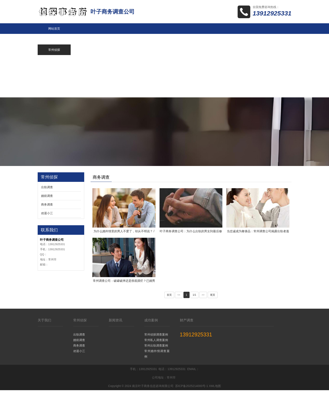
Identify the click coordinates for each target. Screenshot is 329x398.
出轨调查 (47, 187)
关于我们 (44, 328)
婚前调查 (47, 196)
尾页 (212, 302)
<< (178, 302)
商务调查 (47, 204)
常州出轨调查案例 (156, 353)
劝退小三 (47, 213)
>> (203, 302)
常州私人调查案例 (156, 348)
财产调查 (186, 328)
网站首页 (54, 28)
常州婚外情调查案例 (157, 361)
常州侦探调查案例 (156, 342)
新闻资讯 (115, 328)
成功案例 (151, 328)
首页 (169, 302)
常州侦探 (80, 328)
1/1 (194, 302)
